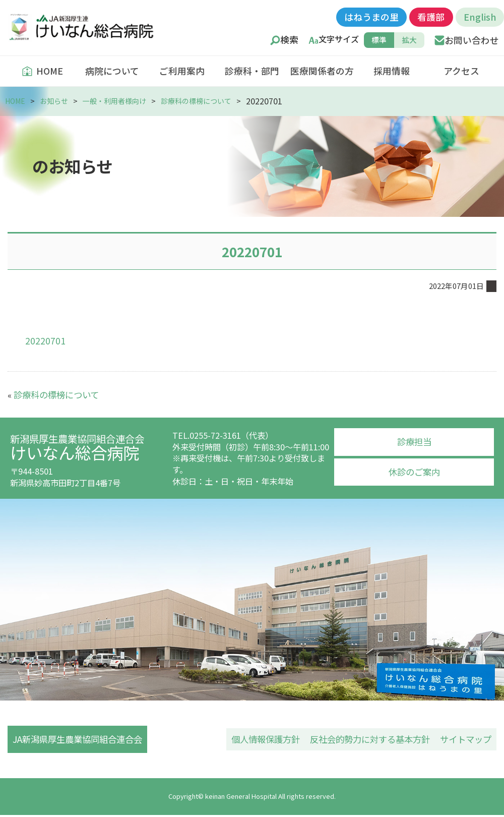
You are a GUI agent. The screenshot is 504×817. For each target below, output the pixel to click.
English (480, 16)
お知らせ (57, 100)
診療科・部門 (252, 70)
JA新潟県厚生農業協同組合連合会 (79, 739)
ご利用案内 (182, 70)
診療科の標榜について (207, 100)
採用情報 (391, 70)
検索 (289, 40)
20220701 (43, 340)
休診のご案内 (414, 469)
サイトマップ (467, 739)
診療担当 (414, 440)
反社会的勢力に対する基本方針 (376, 739)
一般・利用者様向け (121, 100)
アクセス (461, 70)
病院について (112, 70)
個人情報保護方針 (277, 739)
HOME (42, 70)
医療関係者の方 (322, 70)
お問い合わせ (472, 39)
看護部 (431, 16)
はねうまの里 (371, 16)
